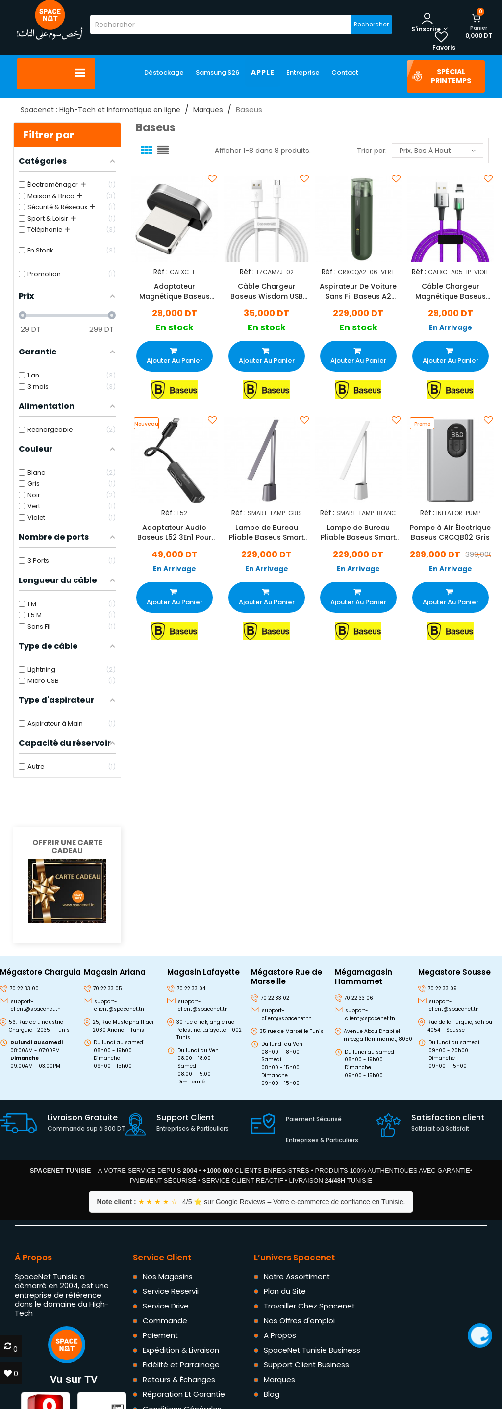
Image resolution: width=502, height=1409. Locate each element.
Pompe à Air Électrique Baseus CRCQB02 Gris (450, 533)
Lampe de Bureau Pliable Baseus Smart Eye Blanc (358, 533)
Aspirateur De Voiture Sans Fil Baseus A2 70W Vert (358, 291)
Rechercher (371, 24)
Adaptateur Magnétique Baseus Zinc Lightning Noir (174, 291)
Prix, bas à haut (438, 150)
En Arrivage (450, 327)
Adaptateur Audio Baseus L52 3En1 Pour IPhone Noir (174, 533)
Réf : (160, 271)
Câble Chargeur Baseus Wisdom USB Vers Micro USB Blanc (266, 291)
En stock (174, 327)
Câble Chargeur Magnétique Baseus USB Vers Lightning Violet (450, 291)
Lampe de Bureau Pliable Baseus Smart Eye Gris (266, 533)
